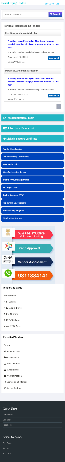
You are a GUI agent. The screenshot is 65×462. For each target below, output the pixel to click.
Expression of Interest (15, 382)
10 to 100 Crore (12, 320)
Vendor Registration (12, 218)
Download (54, 58)
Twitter (6, 448)
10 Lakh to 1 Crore (13, 308)
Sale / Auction (11, 351)
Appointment (11, 369)
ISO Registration (10, 187)
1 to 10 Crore (11, 314)
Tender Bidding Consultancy (16, 156)
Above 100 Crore (12, 326)
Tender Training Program (14, 203)
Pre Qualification (13, 375)
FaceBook (7, 443)
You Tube (7, 453)
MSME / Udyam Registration (16, 179)
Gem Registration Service (14, 172)
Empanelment (11, 357)
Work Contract (12, 363)
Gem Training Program (13, 210)
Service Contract (12, 388)
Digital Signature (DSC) (13, 195)
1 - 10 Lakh (10, 301)
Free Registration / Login (18, 118)
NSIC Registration (11, 164)
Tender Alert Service (12, 149)
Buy (7, 345)
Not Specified (10, 295)
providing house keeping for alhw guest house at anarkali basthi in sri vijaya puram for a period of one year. (33, 44)
